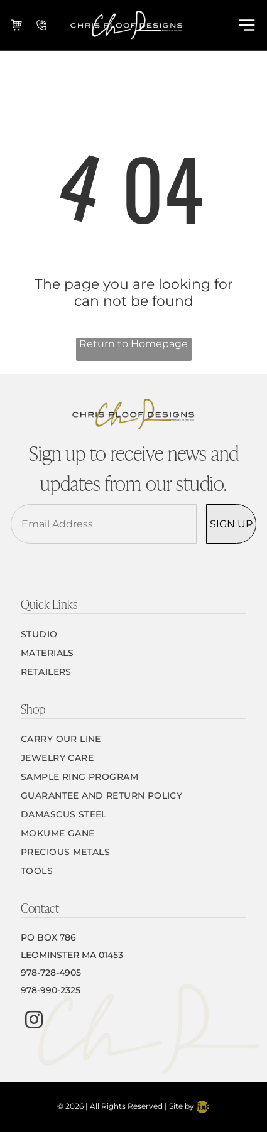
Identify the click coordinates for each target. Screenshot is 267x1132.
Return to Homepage (133, 344)
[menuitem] (133, 634)
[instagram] (34, 1021)
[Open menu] (246, 25)
